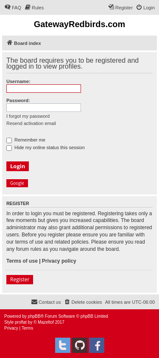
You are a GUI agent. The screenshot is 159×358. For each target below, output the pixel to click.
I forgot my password (28, 116)
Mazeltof (46, 322)
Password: (18, 100)
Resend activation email (31, 123)
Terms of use (22, 261)
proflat (21, 322)
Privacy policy (59, 261)
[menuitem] (12, 8)
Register (19, 279)
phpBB (34, 316)
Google (17, 183)
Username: (18, 81)
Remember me (25, 139)
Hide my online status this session (45, 147)
